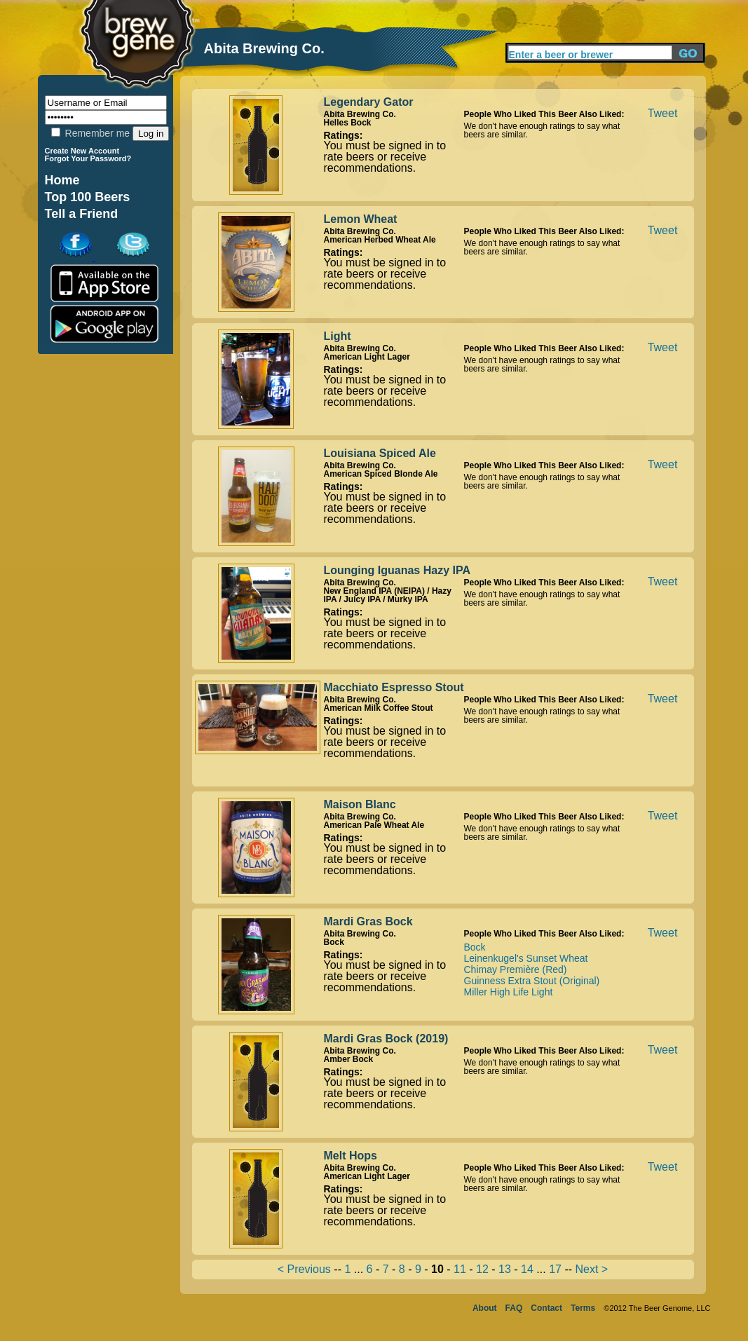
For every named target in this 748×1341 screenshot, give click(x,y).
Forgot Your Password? (88, 158)
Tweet (663, 113)
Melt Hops (350, 1156)
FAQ (514, 1308)
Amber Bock (349, 1059)
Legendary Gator (369, 102)
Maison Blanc (360, 804)
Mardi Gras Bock (368, 921)
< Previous (304, 1269)
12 (482, 1269)
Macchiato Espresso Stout (394, 687)
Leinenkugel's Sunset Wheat (526, 958)
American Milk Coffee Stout (378, 708)
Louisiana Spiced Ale (380, 453)
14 (527, 1269)
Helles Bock (348, 123)
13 (504, 1269)
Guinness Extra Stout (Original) (532, 980)
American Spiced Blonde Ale (381, 474)
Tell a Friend (81, 214)
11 (460, 1269)
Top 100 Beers (87, 197)
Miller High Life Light (508, 992)
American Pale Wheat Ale (374, 825)
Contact (546, 1308)
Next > (591, 1269)
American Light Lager (367, 357)
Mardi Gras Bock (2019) (386, 1038)
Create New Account (82, 151)
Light (337, 336)
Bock (334, 942)
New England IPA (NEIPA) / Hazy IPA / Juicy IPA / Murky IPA (387, 595)
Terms (583, 1308)
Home (62, 180)
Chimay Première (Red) (515, 969)
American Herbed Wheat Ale (380, 240)
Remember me (90, 133)
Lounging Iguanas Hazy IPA (397, 570)
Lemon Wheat (360, 219)
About (484, 1308)
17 (555, 1269)
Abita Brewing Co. (360, 114)
